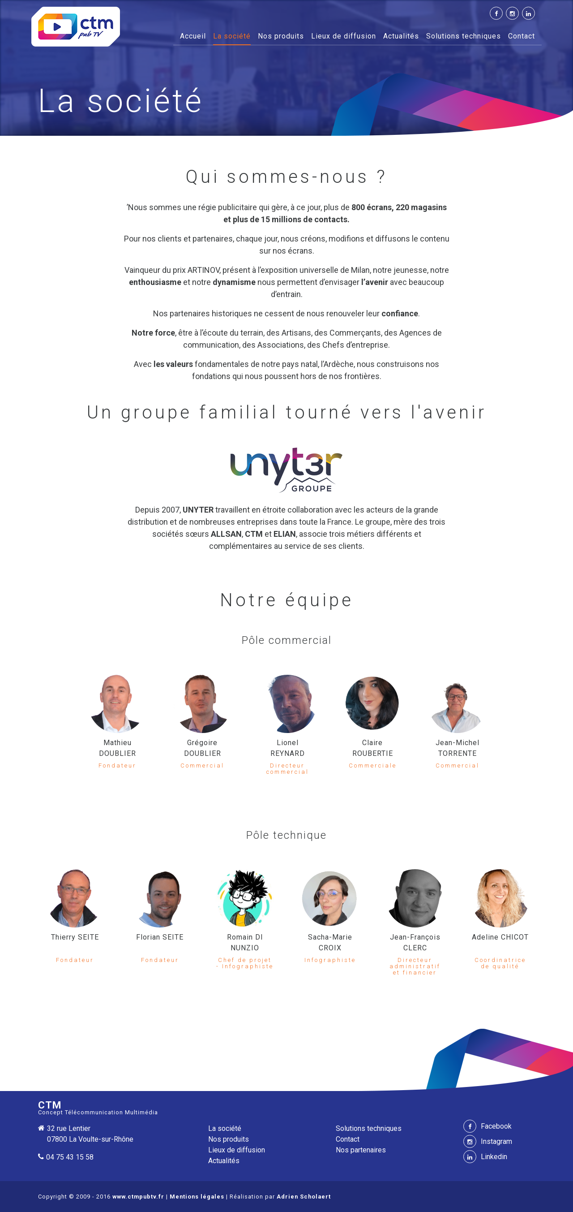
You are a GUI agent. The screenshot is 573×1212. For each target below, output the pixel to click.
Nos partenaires (361, 1150)
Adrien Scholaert (304, 1196)
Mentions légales (197, 1196)
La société (232, 36)
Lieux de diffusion (343, 36)
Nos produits (281, 36)
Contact (521, 36)
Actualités (401, 36)
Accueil (193, 35)
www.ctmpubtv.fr (138, 1196)
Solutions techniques (463, 36)
